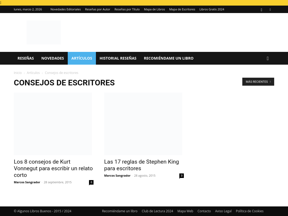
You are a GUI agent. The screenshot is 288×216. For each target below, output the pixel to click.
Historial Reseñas (118, 58)
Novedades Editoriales (65, 9)
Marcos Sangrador (27, 182)
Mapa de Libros (154, 9)
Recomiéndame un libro (169, 58)
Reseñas (26, 58)
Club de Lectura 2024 (157, 211)
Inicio (18, 72)
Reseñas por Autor (97, 9)
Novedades (52, 58)
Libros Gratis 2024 (212, 9)
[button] (267, 58)
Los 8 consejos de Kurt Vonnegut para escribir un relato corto (53, 168)
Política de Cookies (250, 211)
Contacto (204, 211)
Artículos (81, 58)
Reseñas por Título (127, 9)
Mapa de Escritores (182, 9)
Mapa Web (185, 211)
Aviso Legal (223, 211)
